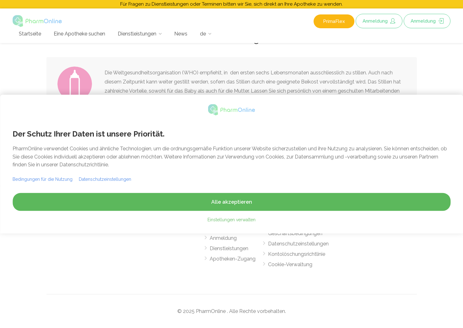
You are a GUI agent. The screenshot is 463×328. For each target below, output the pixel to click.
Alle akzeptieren (231, 202)
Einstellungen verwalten (231, 219)
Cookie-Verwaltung (290, 264)
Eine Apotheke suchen (79, 34)
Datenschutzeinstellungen (298, 244)
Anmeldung (379, 21)
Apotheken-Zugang (233, 259)
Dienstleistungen (137, 34)
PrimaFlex (334, 21)
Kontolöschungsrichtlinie (296, 254)
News (180, 34)
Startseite (30, 34)
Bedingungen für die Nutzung (43, 179)
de (203, 34)
